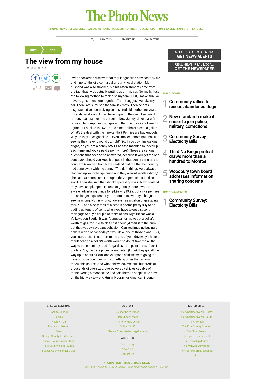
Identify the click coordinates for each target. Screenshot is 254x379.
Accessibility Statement (156, 366)
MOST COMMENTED (174, 192)
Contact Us (151, 39)
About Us (106, 39)
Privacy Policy (134, 366)
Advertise (128, 39)
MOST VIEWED (171, 93)
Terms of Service (116, 366)
